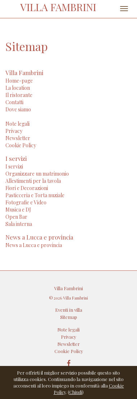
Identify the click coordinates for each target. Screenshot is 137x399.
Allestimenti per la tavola (33, 180)
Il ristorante (18, 95)
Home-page (19, 80)
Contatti (14, 102)
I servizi (14, 166)
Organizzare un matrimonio (37, 173)
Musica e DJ (18, 209)
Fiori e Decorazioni (26, 188)
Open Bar (16, 216)
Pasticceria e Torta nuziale (35, 195)
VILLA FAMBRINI (58, 7)
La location (17, 87)
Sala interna (18, 224)
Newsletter (17, 138)
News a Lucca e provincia (33, 245)
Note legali (17, 123)
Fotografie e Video (26, 202)
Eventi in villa (68, 310)
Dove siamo (18, 109)
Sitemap (68, 317)
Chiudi (75, 392)
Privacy (13, 130)
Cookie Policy (20, 145)
